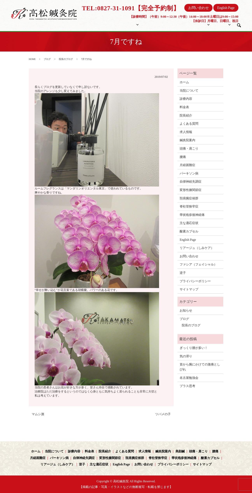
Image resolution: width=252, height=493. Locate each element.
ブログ (219, 24)
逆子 (183, 272)
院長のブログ (66, 59)
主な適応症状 (189, 223)
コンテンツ (193, 24)
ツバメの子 (163, 414)
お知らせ (186, 310)
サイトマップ (189, 289)
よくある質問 (189, 123)
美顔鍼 (180, 451)
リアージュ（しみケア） (197, 248)
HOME (32, 59)
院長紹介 (172, 24)
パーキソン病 (189, 173)
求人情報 (186, 132)
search (239, 25)
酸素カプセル (189, 231)
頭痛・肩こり (189, 148)
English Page (225, 8)
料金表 (155, 24)
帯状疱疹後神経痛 (192, 214)
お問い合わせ (198, 8)
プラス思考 (187, 386)
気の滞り (186, 356)
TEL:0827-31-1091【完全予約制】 (131, 8)
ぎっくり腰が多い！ (194, 347)
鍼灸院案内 (187, 140)
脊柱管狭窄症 (189, 206)
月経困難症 (187, 165)
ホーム (106, 24)
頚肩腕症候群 (189, 198)
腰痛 (183, 156)
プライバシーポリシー (195, 281)
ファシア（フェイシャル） (198, 264)
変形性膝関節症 (190, 190)
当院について (127, 24)
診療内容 (186, 98)
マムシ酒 (38, 414)
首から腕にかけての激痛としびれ (200, 367)
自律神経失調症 (190, 181)
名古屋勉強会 (189, 377)
